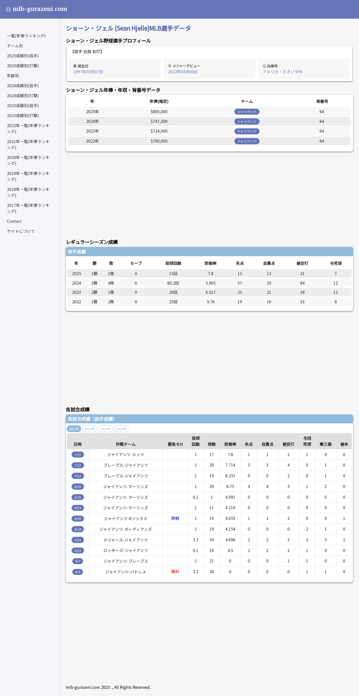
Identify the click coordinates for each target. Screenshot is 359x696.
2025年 (74, 428)
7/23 (78, 465)
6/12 (78, 550)
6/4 (77, 571)
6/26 (78, 486)
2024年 (90, 428)
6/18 (78, 529)
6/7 (77, 561)
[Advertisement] (209, 192)
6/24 (78, 507)
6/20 (78, 518)
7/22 (78, 475)
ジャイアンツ (246, 111)
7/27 (78, 454)
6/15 (78, 540)
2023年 (105, 428)
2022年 (121, 428)
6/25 (78, 497)
